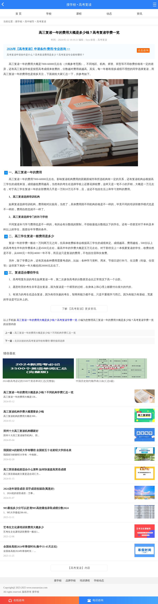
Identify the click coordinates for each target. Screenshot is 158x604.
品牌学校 (71, 580)
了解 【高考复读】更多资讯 (79, 308)
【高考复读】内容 (79, 567)
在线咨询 (16, 600)
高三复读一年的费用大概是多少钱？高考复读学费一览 (47, 320)
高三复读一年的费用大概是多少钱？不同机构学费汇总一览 (45, 333)
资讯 (139, 13)
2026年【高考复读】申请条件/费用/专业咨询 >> (38, 49)
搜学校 (71, 4)
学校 (48, 13)
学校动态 (99, 580)
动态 (109, 13)
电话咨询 (95, 600)
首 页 (18, 13)
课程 (79, 13)
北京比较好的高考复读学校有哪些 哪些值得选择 (39, 341)
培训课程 (85, 580)
